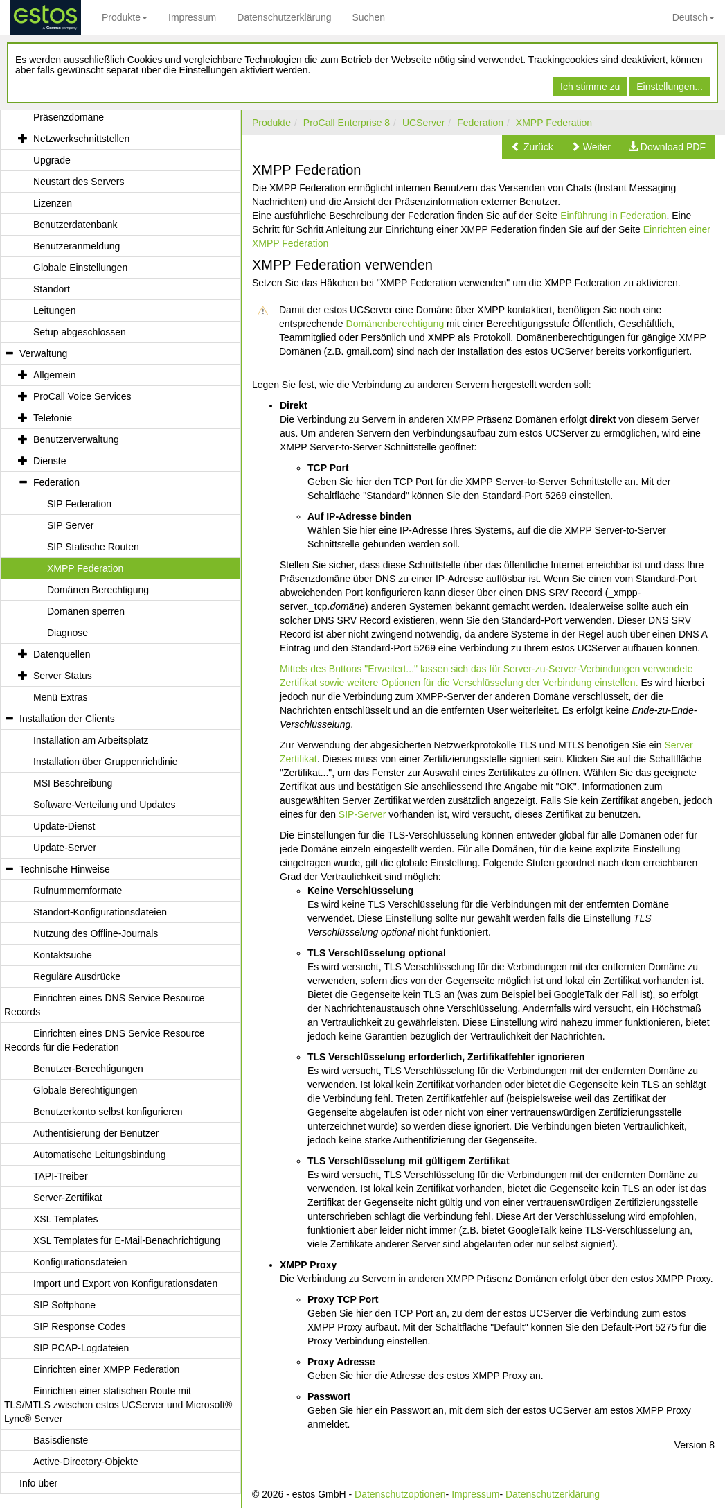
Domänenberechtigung (395, 323)
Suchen (368, 17)
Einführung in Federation (613, 215)
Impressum (192, 17)
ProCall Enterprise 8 (346, 122)
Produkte (124, 17)
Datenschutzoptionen (400, 1494)
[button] (532, 147)
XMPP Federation (554, 122)
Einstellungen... (669, 86)
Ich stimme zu (590, 86)
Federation (480, 122)
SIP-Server (362, 814)
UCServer (423, 122)
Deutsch (693, 17)
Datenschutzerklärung (284, 17)
